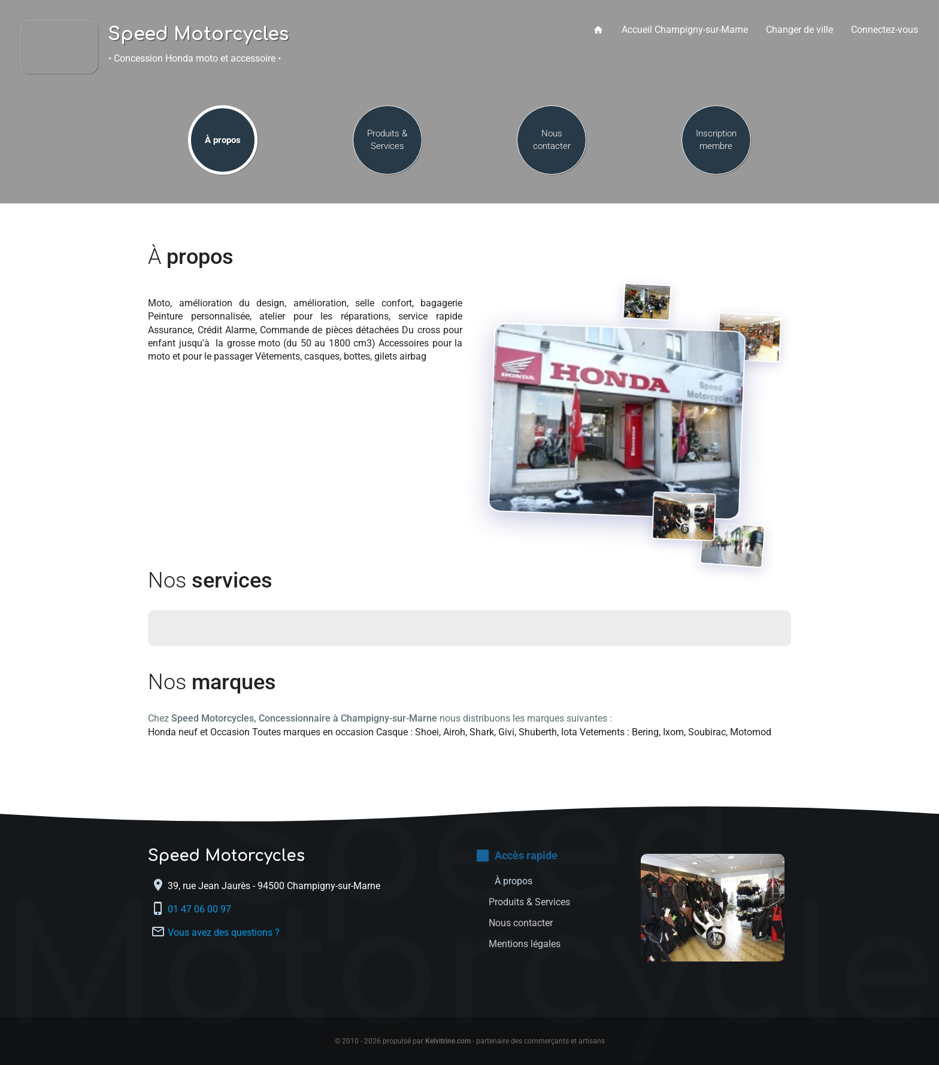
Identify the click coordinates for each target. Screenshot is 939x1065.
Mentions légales (525, 944)
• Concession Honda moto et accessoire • (194, 58)
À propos (223, 140)
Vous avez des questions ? (224, 932)
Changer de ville (799, 29)
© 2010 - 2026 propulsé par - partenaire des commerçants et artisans (470, 1041)
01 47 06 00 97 (201, 909)
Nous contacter (552, 139)
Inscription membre (716, 139)
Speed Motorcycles (198, 35)
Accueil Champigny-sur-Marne (685, 29)
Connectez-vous (884, 29)
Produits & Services (387, 139)
